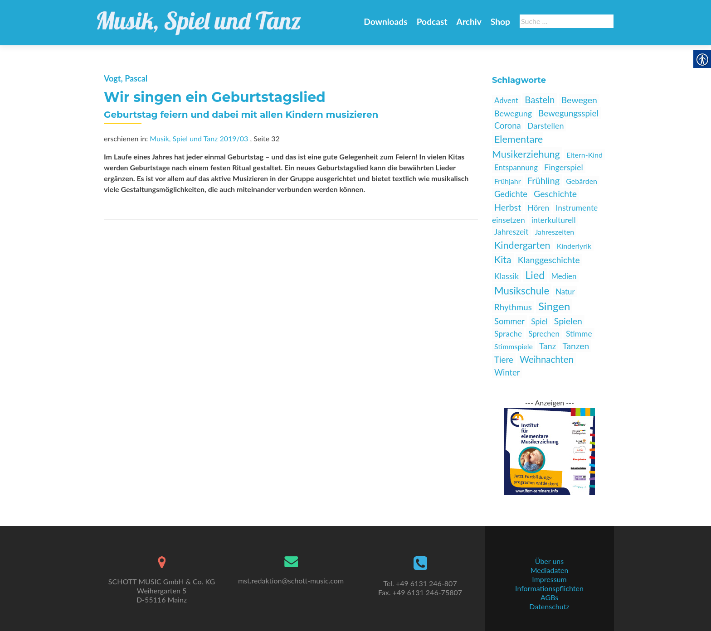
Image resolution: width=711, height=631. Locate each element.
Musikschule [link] (521, 290)
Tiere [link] (503, 359)
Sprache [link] (508, 333)
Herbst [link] (507, 207)
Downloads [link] (385, 21)
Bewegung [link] (513, 113)
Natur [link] (565, 291)
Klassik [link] (506, 276)
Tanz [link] (547, 346)
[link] (199, 18)
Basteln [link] (540, 99)
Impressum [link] (549, 579)
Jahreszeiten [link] (555, 231)
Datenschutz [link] (549, 606)
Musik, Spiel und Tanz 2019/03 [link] (199, 138)
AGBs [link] (549, 597)
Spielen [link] (568, 321)
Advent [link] (506, 100)
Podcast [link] (432, 21)
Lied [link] (535, 275)
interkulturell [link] (553, 220)
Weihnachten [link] (547, 359)
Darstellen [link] (545, 125)
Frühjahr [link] (507, 181)
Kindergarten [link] (522, 245)
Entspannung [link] (516, 167)
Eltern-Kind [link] (584, 154)
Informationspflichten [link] (549, 588)
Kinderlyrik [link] (574, 245)
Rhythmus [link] (513, 307)
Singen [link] (554, 306)
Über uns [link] (549, 561)
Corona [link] (507, 125)
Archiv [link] (469, 21)
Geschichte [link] (555, 193)
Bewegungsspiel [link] (568, 113)
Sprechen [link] (544, 333)
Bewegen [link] (579, 100)
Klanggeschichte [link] (549, 260)
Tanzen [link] (575, 346)
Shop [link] (500, 21)
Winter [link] (507, 372)
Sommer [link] (509, 321)
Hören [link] (538, 207)
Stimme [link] (579, 333)
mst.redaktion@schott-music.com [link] (291, 580)
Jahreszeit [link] (511, 231)
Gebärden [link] (581, 181)
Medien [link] (563, 276)
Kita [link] (502, 259)
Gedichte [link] (510, 194)
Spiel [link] (539, 321)
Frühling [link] (543, 180)
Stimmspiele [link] (513, 346)
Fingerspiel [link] (563, 167)
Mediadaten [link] (550, 570)
